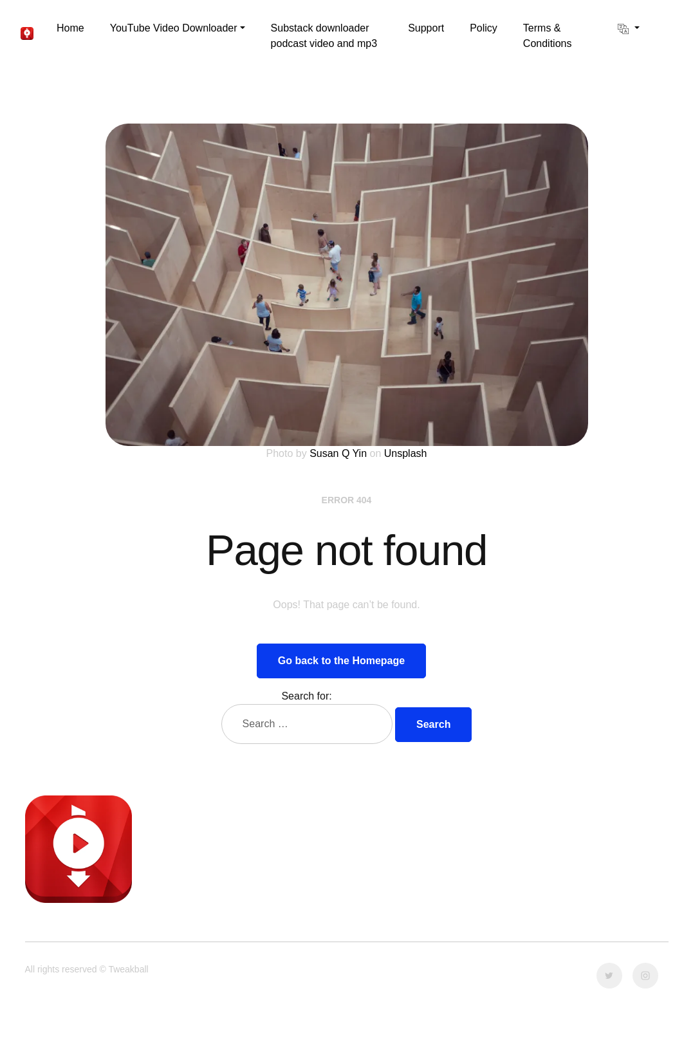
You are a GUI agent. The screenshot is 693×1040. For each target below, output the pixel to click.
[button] (177, 28)
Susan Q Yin (338, 453)
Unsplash (405, 453)
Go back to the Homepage (341, 660)
